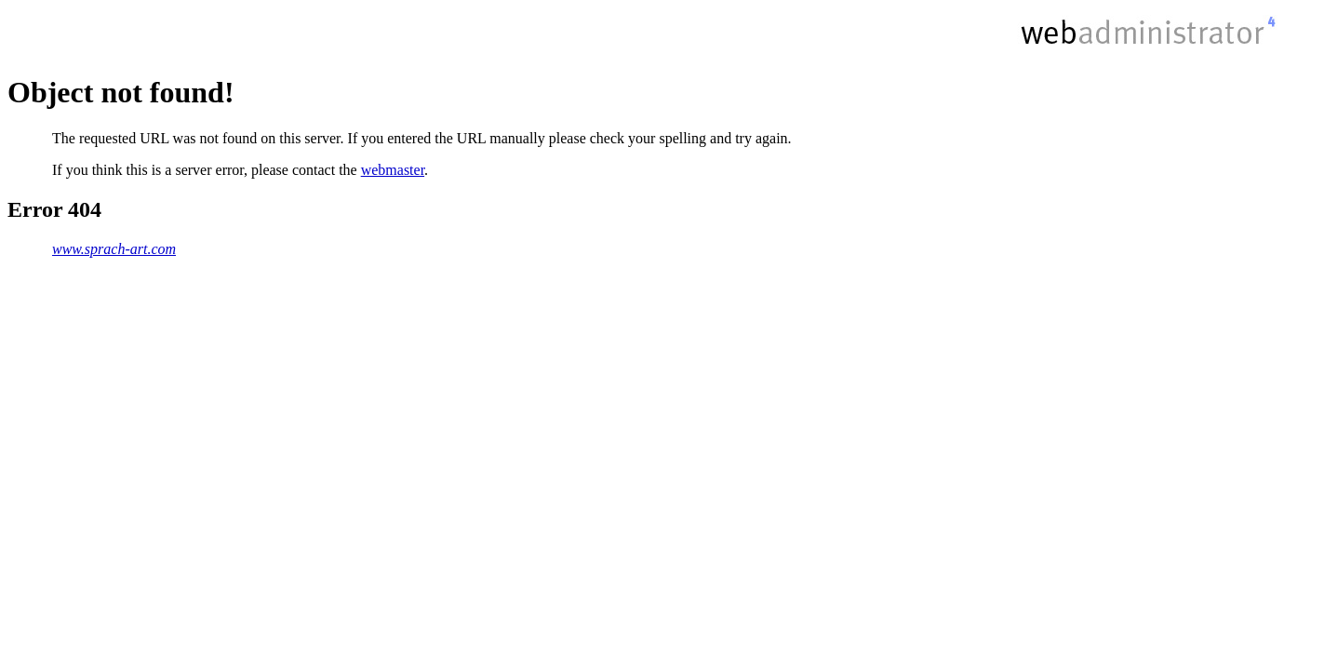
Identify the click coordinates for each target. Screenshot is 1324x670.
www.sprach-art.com (114, 249)
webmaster (392, 170)
